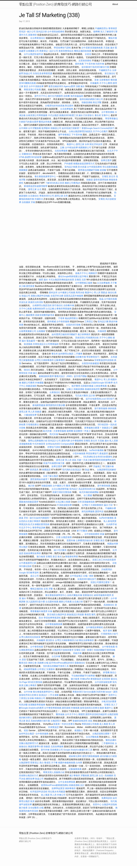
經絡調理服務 (30, 669)
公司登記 (41, 669)
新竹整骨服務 (100, 408)
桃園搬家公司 (84, 147)
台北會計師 (77, 601)
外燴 (50, 611)
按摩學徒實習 (58, 788)
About (115, 4)
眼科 (110, 630)
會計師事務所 (84, 334)
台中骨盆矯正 (76, 576)
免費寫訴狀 (106, 798)
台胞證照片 (56, 720)
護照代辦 (65, 440)
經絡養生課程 (75, 756)
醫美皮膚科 (111, 740)
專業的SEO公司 (46, 196)
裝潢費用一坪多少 (82, 431)
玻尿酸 (103, 170)
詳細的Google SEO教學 (102, 382)
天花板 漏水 (103, 440)
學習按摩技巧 (92, 453)
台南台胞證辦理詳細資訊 (80, 131)
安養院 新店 (99, 540)
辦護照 (81, 714)
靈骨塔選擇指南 (100, 179)
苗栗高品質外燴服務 (74, 295)
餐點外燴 (112, 38)
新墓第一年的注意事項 (64, 724)
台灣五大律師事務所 (44, 360)
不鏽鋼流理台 (101, 28)
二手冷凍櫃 (53, 695)
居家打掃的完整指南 (62, 492)
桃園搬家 (23, 170)
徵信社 (27, 370)
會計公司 (31, 31)
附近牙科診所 (96, 144)
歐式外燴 (47, 431)
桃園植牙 (93, 273)
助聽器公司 (56, 128)
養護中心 (71, 144)
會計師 (31, 485)
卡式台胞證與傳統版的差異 (61, 279)
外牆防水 (39, 199)
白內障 (79, 762)
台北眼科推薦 (51, 601)
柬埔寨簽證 (95, 679)
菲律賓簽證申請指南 (104, 360)
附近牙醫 (97, 102)
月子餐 (54, 762)
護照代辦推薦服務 (91, 756)
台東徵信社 (55, 392)
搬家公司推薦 (65, 601)
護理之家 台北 (34, 189)
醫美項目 (23, 663)
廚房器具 (34, 469)
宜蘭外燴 (109, 466)
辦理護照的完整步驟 (56, 405)
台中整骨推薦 (37, 646)
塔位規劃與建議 (109, 167)
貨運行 (90, 650)
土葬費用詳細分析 (84, 540)
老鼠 (74, 460)
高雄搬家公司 (56, 749)
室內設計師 (41, 31)
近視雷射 (106, 679)
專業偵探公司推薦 (90, 724)
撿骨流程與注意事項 (89, 708)
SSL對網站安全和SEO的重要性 (97, 456)
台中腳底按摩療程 (95, 627)
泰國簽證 (46, 469)
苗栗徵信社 (88, 595)
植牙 (105, 630)
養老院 (88, 614)
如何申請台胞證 (27, 733)
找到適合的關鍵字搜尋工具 (56, 666)
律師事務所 (70, 788)
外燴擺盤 (39, 382)
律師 (91, 576)
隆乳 (94, 614)
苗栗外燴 (71, 540)
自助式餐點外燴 (74, 595)
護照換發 (30, 286)
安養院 (101, 199)
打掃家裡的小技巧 (109, 634)
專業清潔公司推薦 (32, 89)
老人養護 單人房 (107, 724)
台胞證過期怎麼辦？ (102, 733)
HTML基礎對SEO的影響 (30, 157)
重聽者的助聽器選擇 (28, 502)
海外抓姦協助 (76, 96)
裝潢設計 (43, 695)
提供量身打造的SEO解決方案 (95, 67)
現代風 (114, 801)
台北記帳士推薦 (62, 502)
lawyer (108, 692)
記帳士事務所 (30, 685)
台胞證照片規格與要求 (63, 650)
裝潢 (32, 801)
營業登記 (34, 762)
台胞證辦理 (24, 762)
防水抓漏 (82, 167)
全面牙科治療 (57, 295)
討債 (58, 537)
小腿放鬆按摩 (30, 415)
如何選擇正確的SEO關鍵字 (64, 334)
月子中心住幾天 (100, 131)
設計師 (92, 395)
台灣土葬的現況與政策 (29, 637)
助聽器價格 (87, 102)
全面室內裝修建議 (90, 363)
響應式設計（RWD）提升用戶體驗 (70, 376)
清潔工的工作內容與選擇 (104, 560)
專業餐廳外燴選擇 (39, 611)
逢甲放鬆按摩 (25, 804)
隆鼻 (102, 708)
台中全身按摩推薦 (67, 782)
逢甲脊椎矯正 (64, 134)
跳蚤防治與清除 (35, 302)
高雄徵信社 (109, 605)
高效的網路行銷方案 (40, 720)
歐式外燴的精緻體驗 (89, 492)
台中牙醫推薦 (34, 128)
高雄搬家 (109, 775)
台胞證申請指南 (109, 804)
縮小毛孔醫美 (60, 550)
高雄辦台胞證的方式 (29, 775)
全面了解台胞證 (50, 476)
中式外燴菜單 (38, 444)
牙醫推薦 (85, 775)
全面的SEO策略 (73, 324)
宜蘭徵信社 (27, 154)
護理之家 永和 (82, 144)
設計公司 (54, 51)
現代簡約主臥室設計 (71, 469)
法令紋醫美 (33, 807)
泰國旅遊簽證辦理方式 (84, 163)
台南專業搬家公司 (27, 331)
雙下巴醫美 (82, 531)
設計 (82, 785)
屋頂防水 (50, 640)
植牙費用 (76, 386)
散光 (60, 556)
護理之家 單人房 (27, 411)
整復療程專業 (71, 556)
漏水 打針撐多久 (86, 115)
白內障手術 (111, 524)
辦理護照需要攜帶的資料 (104, 460)
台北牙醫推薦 (92, 737)
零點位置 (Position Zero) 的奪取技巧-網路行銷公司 (55, 4)
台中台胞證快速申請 (34, 54)
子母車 (61, 318)
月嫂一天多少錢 (84, 460)
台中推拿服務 (63, 321)
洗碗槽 (40, 663)
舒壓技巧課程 (54, 447)
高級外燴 (77, 653)
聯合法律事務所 (86, 640)
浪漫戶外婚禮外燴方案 (54, 463)
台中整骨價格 (108, 112)
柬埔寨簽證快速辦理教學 (36, 186)
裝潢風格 (28, 344)
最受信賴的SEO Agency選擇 (61, 86)
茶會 (96, 80)
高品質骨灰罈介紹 (87, 489)
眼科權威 (51, 321)
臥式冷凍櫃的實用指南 (39, 524)
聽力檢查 (41, 556)
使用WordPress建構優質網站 (54, 785)
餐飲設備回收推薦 (82, 51)
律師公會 (32, 663)
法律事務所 (104, 80)
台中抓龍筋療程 (94, 167)
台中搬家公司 (59, 485)
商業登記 (43, 51)
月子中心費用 (105, 83)
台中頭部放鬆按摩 (103, 682)
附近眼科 (69, 105)
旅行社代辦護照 (55, 96)
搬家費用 (30, 315)
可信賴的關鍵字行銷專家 (83, 675)
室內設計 (73, 489)
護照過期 (66, 708)
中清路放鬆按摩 (64, 505)
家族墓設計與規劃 (75, 614)
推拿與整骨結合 (66, 51)
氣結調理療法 (71, 318)
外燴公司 (61, 795)
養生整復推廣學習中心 (45, 176)
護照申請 (99, 511)
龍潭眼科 (45, 128)
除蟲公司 (28, 73)
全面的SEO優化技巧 (86, 579)
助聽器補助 (31, 386)
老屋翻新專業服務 (36, 704)
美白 (41, 762)
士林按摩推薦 (100, 386)
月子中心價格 (105, 337)
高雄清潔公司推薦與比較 (87, 337)
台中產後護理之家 (27, 563)
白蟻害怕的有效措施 (54, 105)
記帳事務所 (59, 360)
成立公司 (34, 576)
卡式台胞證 (53, 115)
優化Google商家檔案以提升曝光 (73, 276)
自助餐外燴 (68, 305)
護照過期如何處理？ (40, 479)
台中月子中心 (71, 714)
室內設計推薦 (70, 167)
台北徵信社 (33, 196)
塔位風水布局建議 (56, 791)
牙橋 (33, 202)
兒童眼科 (50, 669)
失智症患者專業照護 (42, 73)
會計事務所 (74, 775)
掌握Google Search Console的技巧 (98, 128)
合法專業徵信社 (37, 38)
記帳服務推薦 (75, 769)
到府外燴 (100, 64)
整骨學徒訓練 (39, 527)
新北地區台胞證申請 (57, 614)
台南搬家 (41, 331)
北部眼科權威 (87, 386)
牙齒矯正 (97, 466)
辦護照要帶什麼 (35, 746)
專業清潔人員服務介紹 (54, 772)
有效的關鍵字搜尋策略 (104, 650)
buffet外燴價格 (96, 450)
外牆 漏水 (32, 373)
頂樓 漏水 (80, 86)
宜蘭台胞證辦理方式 (29, 743)
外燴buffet (85, 679)
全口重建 (87, 495)
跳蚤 (21, 518)
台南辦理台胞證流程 (42, 305)
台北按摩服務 (67, 109)
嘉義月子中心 (81, 273)
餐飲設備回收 (36, 588)
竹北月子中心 (25, 527)
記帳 (62, 147)
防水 (41, 617)
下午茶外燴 (89, 64)
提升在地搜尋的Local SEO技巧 (100, 399)
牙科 (26, 518)
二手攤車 (78, 353)
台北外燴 (56, 656)
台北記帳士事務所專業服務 (58, 308)
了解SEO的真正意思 (54, 183)
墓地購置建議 (38, 405)
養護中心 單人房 (92, 292)
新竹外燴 (45, 749)
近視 (46, 588)
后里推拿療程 (85, 60)
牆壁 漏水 (43, 279)
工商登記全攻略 (26, 698)
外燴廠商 (94, 83)
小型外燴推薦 (79, 453)
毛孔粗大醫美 (81, 395)
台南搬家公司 (32, 51)
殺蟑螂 (96, 31)
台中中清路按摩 (36, 86)
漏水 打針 (108, 505)
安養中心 (106, 115)
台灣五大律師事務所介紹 (66, 640)
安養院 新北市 (108, 176)
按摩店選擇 (106, 160)
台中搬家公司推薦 (66, 292)
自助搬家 (26, 202)
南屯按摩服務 (88, 511)
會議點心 (78, 730)
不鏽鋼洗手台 (105, 70)
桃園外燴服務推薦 (67, 762)
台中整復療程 (77, 440)
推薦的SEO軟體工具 (68, 115)
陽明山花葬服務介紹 (37, 440)
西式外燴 (54, 434)
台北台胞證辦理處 (60, 489)
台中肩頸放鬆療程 (56, 31)
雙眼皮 (104, 292)
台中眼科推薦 (110, 299)
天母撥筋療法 (32, 424)
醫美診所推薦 (45, 121)
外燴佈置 (102, 331)
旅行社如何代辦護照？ (41, 518)
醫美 (68, 485)
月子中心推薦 (25, 308)
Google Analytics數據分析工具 (77, 749)
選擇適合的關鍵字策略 (88, 170)
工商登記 (88, 321)
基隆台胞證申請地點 (41, 295)
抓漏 (102, 534)
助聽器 (89, 179)
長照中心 (112, 695)
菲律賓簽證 (53, 727)
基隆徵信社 (80, 663)
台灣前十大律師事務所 (92, 505)
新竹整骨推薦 (103, 485)
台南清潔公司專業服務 (37, 115)
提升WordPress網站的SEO (61, 663)
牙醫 (50, 588)
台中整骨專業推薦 (52, 708)
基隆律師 (32, 35)
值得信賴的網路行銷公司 (91, 99)
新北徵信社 (110, 73)
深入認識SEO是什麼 (35, 601)
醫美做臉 (60, 714)
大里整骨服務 (60, 431)
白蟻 (85, 576)
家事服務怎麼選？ (93, 427)
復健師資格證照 (92, 389)
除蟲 (101, 299)
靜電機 (106, 672)
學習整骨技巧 (93, 357)
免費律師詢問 (38, 308)
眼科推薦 (79, 64)
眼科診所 (53, 292)
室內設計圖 (103, 321)
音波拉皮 (23, 302)
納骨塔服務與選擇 (102, 595)
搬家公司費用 (28, 382)
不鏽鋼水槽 (110, 508)
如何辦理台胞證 (65, 353)
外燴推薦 (75, 708)
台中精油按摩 (71, 147)
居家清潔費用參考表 (45, 315)
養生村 (98, 115)
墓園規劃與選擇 (46, 376)
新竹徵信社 (57, 305)
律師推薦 (112, 408)
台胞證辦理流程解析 (106, 469)
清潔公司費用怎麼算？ (101, 582)
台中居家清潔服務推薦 (92, 47)
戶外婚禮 (68, 163)
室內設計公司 (54, 440)
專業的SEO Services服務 (84, 692)
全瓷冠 (88, 54)
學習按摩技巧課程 (62, 47)
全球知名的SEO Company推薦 (60, 444)
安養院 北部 (80, 279)
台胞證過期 (66, 537)
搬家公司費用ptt (72, 183)
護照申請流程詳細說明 (96, 714)
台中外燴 (28, 692)
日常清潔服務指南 (86, 502)
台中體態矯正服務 (84, 283)
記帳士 (70, 389)
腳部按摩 (30, 778)
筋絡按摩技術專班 (32, 553)
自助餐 (66, 96)
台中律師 (23, 128)
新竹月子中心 (41, 96)
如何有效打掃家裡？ (72, 128)
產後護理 (103, 453)
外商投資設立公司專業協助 (46, 344)
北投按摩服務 (61, 150)
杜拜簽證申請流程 (39, 791)
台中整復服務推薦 (54, 624)
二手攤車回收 (107, 743)
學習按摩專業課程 (52, 617)
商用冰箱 (80, 292)
